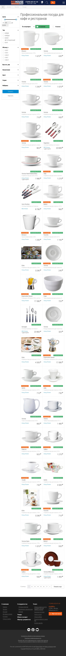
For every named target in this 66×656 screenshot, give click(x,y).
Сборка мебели (38, 617)
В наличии (42, 26)
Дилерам (21, 611)
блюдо (7, 33)
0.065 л (7, 60)
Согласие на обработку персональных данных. (33, 636)
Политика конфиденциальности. (33, 638)
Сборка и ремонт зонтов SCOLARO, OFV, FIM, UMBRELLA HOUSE (40, 608)
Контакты (5, 616)
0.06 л (6, 57)
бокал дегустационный (10, 39)
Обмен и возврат (22, 617)
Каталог (9, 7)
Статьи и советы (7, 619)
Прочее (17, 7)
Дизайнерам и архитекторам (26, 609)
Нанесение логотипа (39, 612)
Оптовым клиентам (23, 607)
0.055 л (7, 55)
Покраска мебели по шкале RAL (41, 620)
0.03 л (6, 50)
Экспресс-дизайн (38, 623)
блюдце (7, 35)
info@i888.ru (52, 606)
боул (6, 42)
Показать (10, 91)
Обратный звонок (53, 2)
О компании (5, 604)
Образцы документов (24, 619)
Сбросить (10, 96)
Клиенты (5, 607)
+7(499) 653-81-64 (31, 2)
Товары (19, 614)
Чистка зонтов (38, 614)
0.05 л (6, 53)
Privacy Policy (39, 646)
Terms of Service (49, 646)
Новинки (57, 26)
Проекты (5, 609)
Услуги (35, 604)
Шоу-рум (5, 611)
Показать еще (58, 586)
